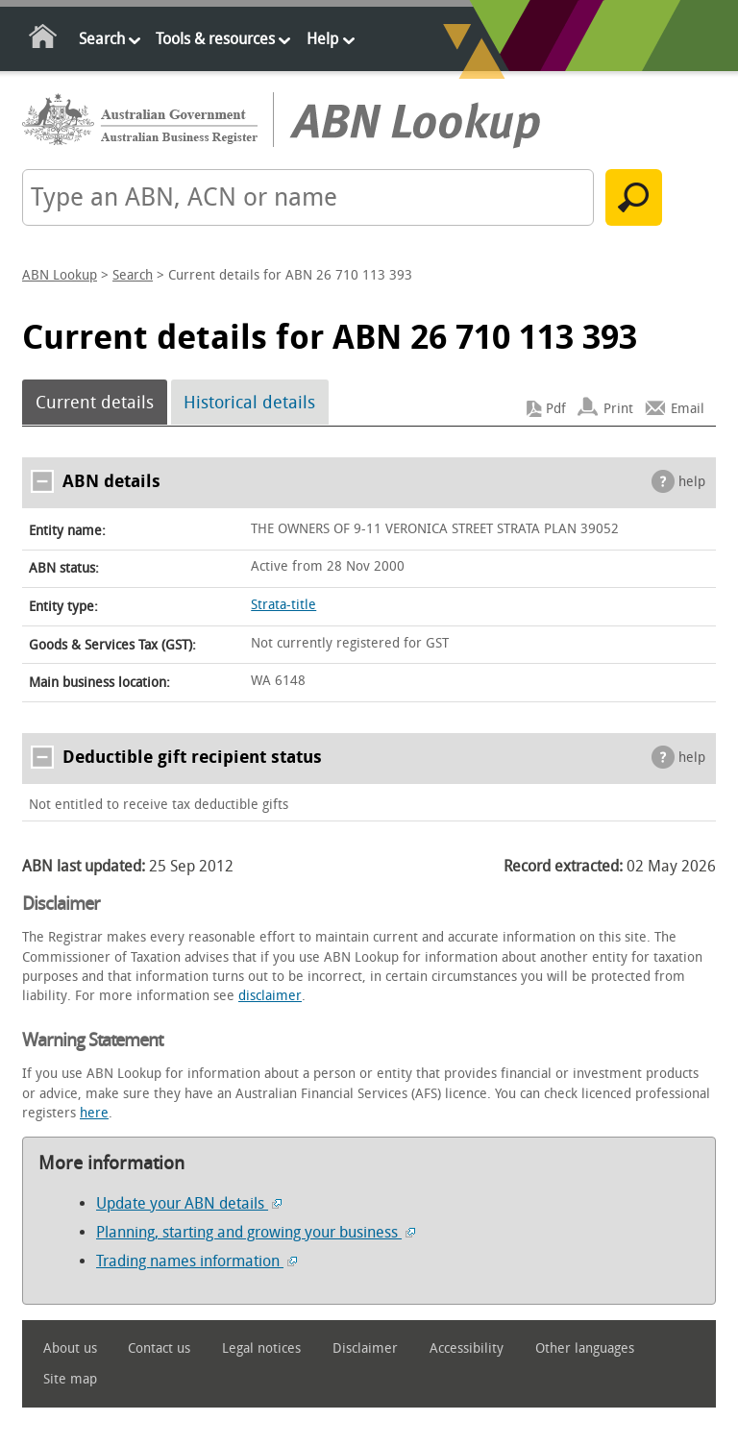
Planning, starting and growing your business (255, 1232)
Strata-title (283, 605)
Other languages (584, 1348)
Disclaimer (365, 1348)
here (94, 1113)
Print (618, 409)
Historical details (249, 402)
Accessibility (467, 1348)
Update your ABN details (189, 1203)
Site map (70, 1379)
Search (102, 39)
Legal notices (261, 1348)
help (691, 482)
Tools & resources (215, 39)
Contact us (159, 1348)
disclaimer (270, 996)
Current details (95, 402)
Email (687, 409)
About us (70, 1348)
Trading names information (196, 1261)
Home (43, 39)
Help (322, 39)
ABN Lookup (59, 275)
